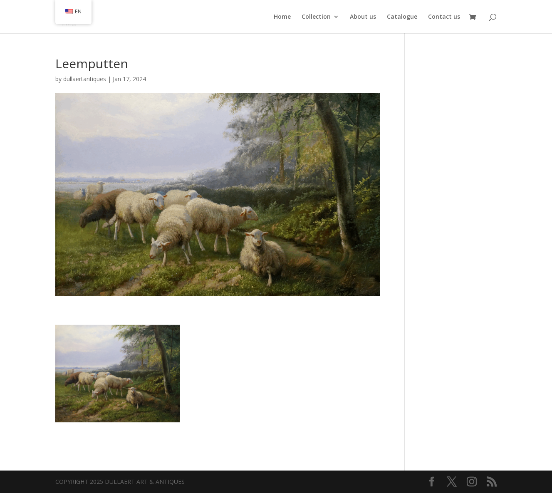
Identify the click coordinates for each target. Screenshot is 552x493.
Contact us (444, 17)
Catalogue (402, 17)
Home (282, 17)
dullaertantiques (84, 79)
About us (363, 17)
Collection (316, 17)
